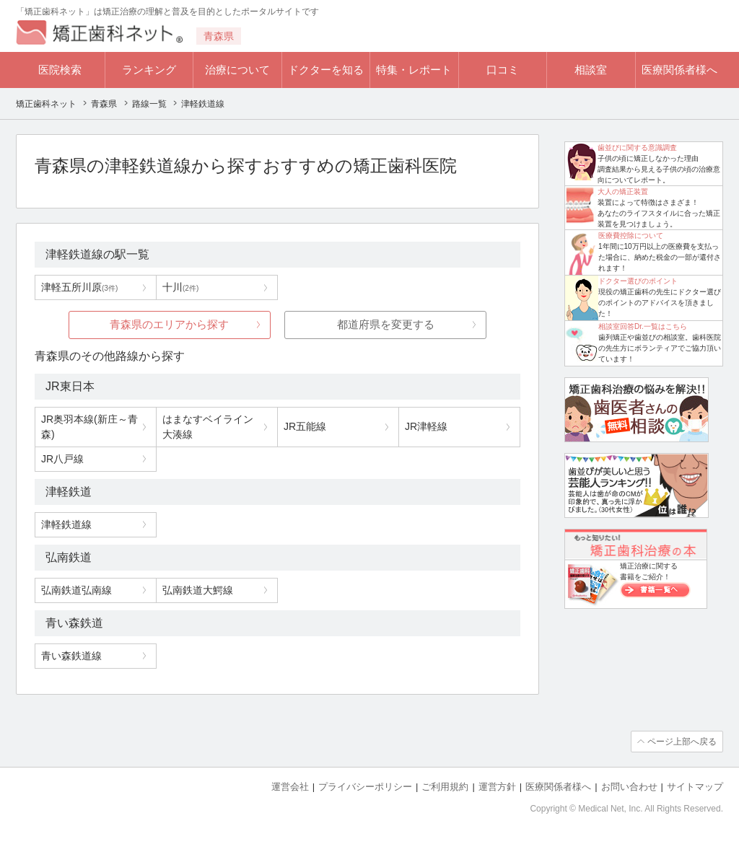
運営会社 (290, 786)
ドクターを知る (326, 69)
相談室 (590, 69)
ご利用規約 (444, 786)
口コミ (502, 69)
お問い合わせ (629, 786)
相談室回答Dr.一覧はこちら (642, 326)
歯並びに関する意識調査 (637, 147)
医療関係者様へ (679, 69)
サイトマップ (695, 786)
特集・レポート (414, 69)
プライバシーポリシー (365, 786)
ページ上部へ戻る (682, 742)
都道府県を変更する (385, 324)
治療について (237, 69)
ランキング (149, 69)
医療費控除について (630, 235)
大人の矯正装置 (623, 191)
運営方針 (497, 786)
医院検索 (60, 69)
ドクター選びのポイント (638, 281)
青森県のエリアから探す (169, 324)
